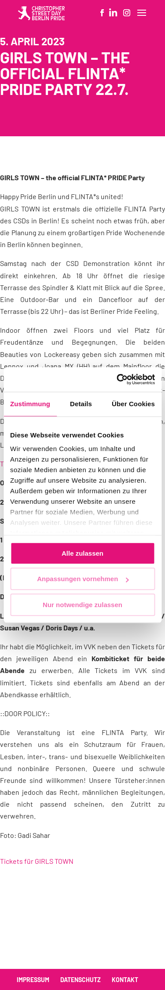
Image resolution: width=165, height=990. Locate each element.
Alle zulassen (82, 553)
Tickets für (36, 861)
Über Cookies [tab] (133, 404)
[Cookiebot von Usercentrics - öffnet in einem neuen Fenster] (117, 379)
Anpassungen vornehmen (82, 578)
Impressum (33, 979)
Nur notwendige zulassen (82, 604)
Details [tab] (81, 404)
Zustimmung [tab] (30, 404)
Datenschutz (80, 979)
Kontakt (125, 979)
